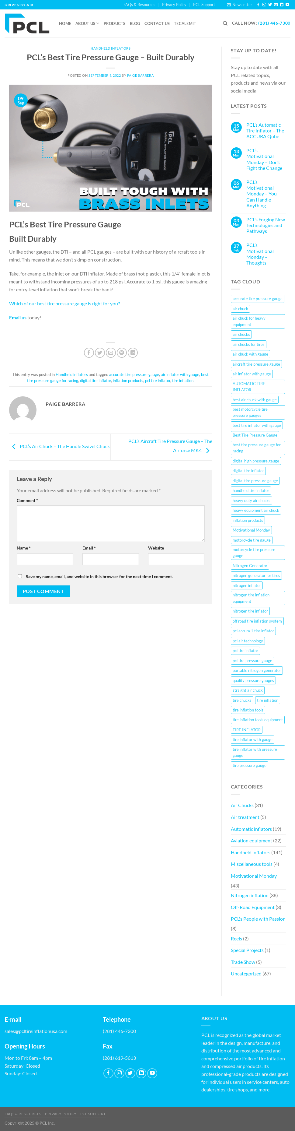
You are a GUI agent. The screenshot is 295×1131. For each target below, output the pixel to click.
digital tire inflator (95, 380)
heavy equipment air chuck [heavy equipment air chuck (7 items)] (256, 510)
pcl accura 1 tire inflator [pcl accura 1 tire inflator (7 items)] (253, 630)
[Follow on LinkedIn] (281, 5)
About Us (87, 23)
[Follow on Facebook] (258, 5)
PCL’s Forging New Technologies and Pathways (265, 225)
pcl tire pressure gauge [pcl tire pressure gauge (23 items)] (252, 660)
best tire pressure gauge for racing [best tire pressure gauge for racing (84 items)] (257, 447)
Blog (135, 23)
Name (24, 547)
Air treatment (245, 817)
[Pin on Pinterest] (122, 353)
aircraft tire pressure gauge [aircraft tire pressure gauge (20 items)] (256, 364)
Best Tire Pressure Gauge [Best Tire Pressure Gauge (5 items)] (255, 435)
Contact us (157, 23)
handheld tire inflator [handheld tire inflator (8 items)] (251, 490)
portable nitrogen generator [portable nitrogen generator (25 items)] (257, 670)
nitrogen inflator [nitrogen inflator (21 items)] (247, 585)
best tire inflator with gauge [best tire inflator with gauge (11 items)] (257, 425)
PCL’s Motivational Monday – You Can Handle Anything (261, 193)
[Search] (225, 23)
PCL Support (204, 4)
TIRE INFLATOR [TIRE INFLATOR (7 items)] (247, 729)
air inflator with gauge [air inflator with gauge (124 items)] (252, 373)
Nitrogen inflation (250, 895)
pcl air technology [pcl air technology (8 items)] (248, 640)
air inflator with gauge (180, 374)
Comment (27, 500)
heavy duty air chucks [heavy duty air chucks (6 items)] (251, 500)
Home (65, 23)
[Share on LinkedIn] (133, 353)
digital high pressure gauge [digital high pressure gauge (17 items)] (256, 460)
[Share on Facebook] (89, 353)
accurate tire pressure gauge (134, 374)
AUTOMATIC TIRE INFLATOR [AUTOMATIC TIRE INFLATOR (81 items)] (249, 386)
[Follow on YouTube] (287, 5)
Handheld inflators (110, 48)
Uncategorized (246, 973)
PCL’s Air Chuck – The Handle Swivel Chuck (59, 446)
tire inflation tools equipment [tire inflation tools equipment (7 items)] (258, 719)
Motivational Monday (254, 876)
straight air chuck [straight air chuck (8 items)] (248, 690)
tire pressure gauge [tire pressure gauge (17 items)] (249, 765)
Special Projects (247, 950)
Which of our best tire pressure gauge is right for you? (64, 303)
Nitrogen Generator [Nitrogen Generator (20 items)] (250, 565)
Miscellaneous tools (251, 864)
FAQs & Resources (139, 4)
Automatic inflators (251, 829)
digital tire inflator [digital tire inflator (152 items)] (248, 470)
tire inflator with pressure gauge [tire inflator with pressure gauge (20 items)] (255, 752)
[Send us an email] (276, 5)
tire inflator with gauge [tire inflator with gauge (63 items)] (252, 739)
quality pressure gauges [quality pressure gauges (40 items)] (253, 680)
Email (89, 547)
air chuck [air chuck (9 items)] (240, 308)
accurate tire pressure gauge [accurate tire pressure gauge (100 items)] (258, 298)
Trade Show (243, 962)
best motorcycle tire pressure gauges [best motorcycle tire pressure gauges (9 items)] (250, 412)
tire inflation (182, 380)
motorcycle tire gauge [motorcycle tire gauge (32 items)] (252, 540)
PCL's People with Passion (258, 919)
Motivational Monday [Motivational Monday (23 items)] (251, 530)
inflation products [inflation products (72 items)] (248, 520)
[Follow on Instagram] (264, 5)
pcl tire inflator (157, 380)
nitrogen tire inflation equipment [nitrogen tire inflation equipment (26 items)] (251, 597)
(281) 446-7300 (274, 23)
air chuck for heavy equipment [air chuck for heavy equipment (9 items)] (249, 321)
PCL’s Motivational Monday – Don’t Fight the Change (264, 159)
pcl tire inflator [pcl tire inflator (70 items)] (245, 650)
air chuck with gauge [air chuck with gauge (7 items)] (250, 354)
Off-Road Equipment (253, 907)
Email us (17, 317)
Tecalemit (185, 23)
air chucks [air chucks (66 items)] (241, 334)
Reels (236, 938)
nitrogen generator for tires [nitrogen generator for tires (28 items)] (256, 575)
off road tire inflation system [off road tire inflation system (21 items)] (257, 621)
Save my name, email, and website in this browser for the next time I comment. (99, 576)
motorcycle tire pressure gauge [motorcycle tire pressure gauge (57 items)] (254, 552)
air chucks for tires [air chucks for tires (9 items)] (249, 344)
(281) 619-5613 (119, 1058)
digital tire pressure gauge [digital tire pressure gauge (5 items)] (255, 480)
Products (115, 23)
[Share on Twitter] (100, 353)
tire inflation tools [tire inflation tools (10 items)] (248, 710)
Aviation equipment (251, 840)
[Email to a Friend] (111, 353)
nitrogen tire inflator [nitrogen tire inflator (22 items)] (250, 611)
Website (156, 547)
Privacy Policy (174, 4)
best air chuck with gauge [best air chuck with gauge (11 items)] (255, 399)
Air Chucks (242, 805)
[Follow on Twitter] (270, 5)
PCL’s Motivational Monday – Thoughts (260, 253)
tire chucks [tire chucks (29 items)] (242, 700)
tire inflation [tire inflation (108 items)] (267, 700)
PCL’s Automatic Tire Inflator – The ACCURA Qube (265, 130)
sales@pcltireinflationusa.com (36, 1031)
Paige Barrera (140, 75)
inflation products (128, 380)
